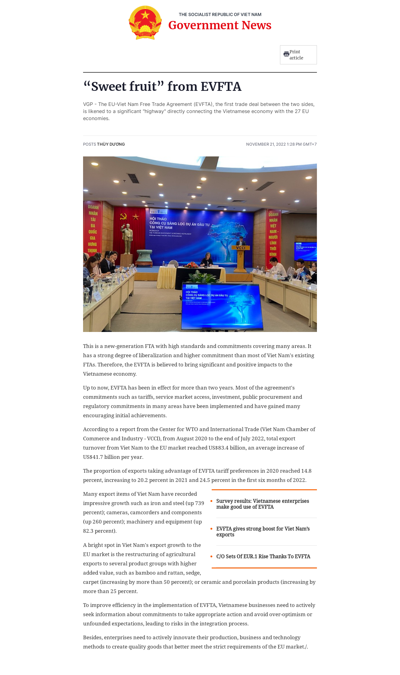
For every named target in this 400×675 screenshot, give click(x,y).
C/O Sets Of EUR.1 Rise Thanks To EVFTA (263, 557)
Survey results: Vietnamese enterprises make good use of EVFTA (262, 504)
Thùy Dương (111, 144)
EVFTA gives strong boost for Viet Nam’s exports (263, 532)
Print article (293, 55)
